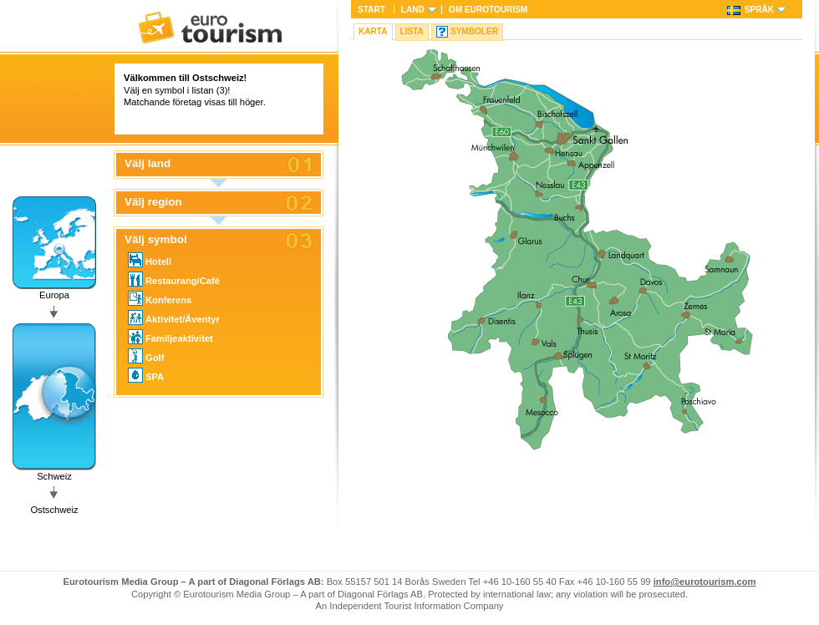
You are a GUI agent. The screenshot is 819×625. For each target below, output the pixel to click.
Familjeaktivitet (170, 336)
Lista (412, 31)
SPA (146, 375)
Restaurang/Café (174, 279)
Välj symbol (156, 240)
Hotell (149, 259)
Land (413, 9)
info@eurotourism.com (705, 582)
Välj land (147, 164)
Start (371, 9)
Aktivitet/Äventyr (174, 317)
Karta (373, 31)
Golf (146, 355)
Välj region (153, 202)
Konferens (159, 298)
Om (488, 9)
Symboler (474, 31)
